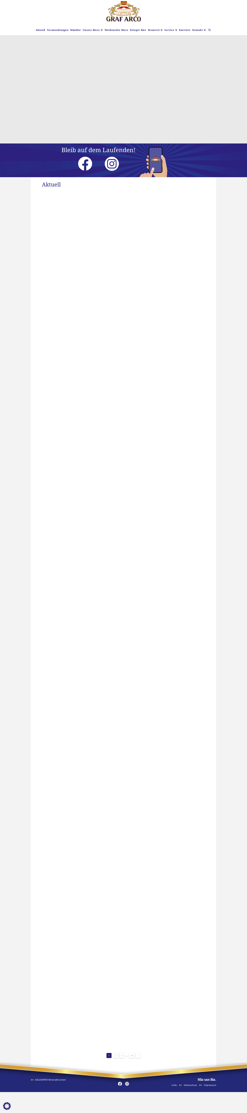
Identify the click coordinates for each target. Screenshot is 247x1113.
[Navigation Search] (210, 30)
